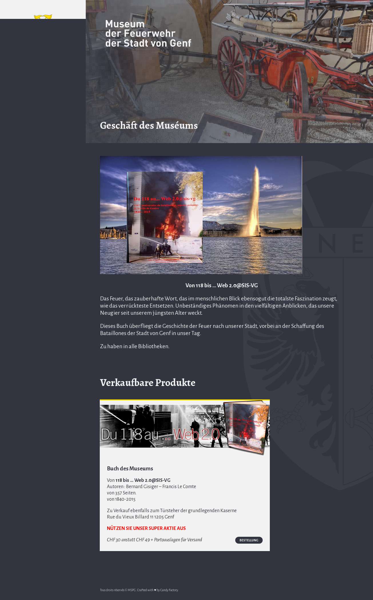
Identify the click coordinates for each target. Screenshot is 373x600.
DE (53, 63)
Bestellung (193, 541)
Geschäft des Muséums (42, 158)
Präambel (43, 86)
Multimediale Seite (43, 177)
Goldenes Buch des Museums (43, 216)
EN (42, 63)
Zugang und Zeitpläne (43, 101)
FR (32, 63)
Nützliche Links (43, 231)
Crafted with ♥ (146, 591)
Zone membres (43, 273)
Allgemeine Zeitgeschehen (43, 197)
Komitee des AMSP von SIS (43, 139)
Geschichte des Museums (43, 120)
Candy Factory (169, 591)
